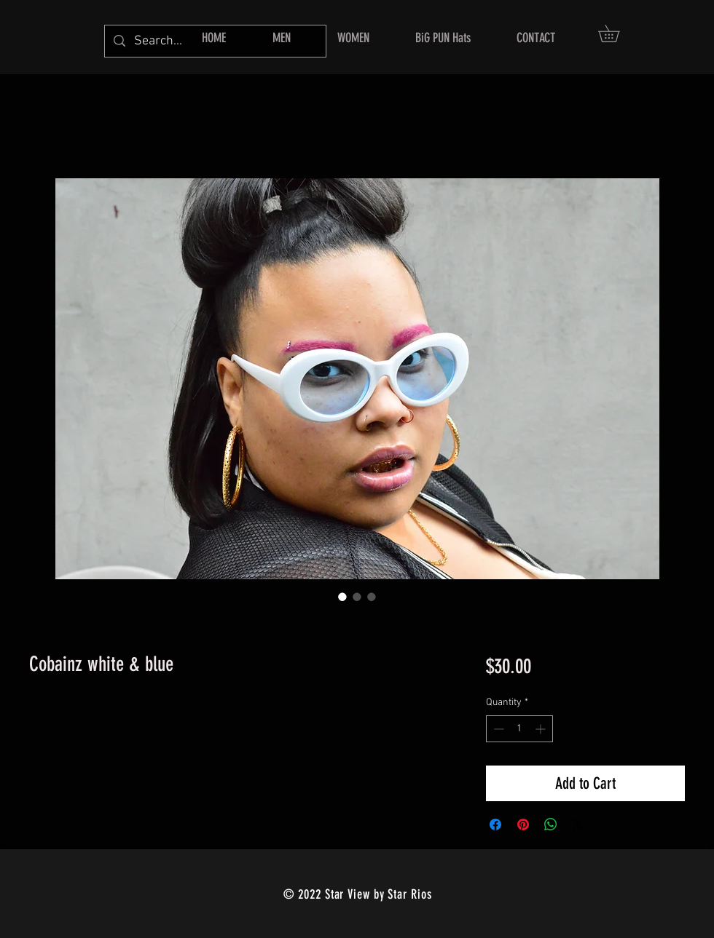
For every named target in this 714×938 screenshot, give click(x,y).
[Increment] (542, 729)
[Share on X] (578, 824)
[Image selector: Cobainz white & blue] (342, 596)
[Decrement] (497, 729)
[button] (617, 33)
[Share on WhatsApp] (551, 824)
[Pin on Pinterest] (523, 824)
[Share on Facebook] (495, 824)
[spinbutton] (519, 729)
